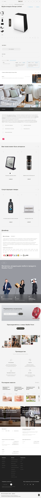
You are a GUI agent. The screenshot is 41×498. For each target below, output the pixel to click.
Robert (16, 250)
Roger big (25, 250)
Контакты (3, 467)
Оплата (21, 467)
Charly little (17, 249)
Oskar (10, 250)
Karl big (6, 250)
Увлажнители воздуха (14, 459)
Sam (28, 250)
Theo (3, 252)
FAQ (21, 461)
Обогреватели (13, 471)
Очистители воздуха (14, 461)
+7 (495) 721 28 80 (36, 441)
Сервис (21, 465)
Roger (22, 250)
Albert (9, 249)
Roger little (19, 250)
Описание (3, 109)
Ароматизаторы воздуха (15, 467)
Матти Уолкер (6, 236)
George (37, 249)
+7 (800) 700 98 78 (16, 451)
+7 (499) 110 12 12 (16, 441)
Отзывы (21, 463)
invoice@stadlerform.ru (15, 444)
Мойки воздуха (13, 463)
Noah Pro (4, 249)
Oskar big (13, 250)
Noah (7, 249)
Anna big (14, 249)
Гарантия (21, 459)
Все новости (37, 382)
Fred (34, 249)
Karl (3, 250)
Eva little (32, 249)
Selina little (36, 250)
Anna (11, 249)
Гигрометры (13, 469)
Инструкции (31, 109)
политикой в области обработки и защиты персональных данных (11, 496)
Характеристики (18, 109)
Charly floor (21, 249)
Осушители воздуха (14, 465)
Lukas (8, 250)
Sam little (30, 250)
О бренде (3, 459)
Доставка (21, 469)
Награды (3, 463)
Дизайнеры (3, 461)
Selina (33, 250)
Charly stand (25, 249)
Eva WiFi (29, 249)
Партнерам (3, 465)
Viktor (6, 252)
